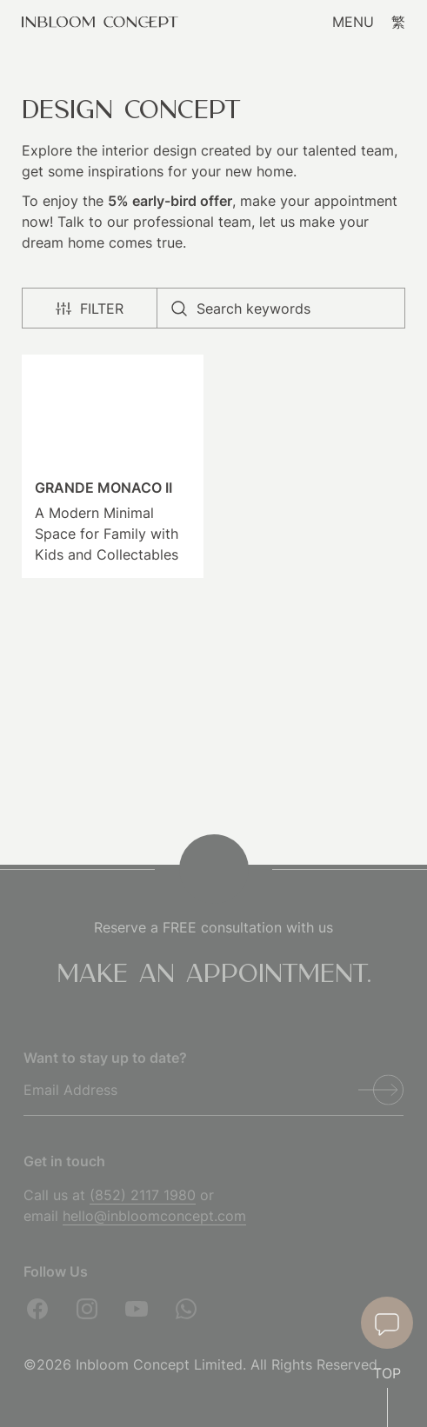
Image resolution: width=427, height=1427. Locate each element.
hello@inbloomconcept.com (154, 1216)
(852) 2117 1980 (143, 1195)
